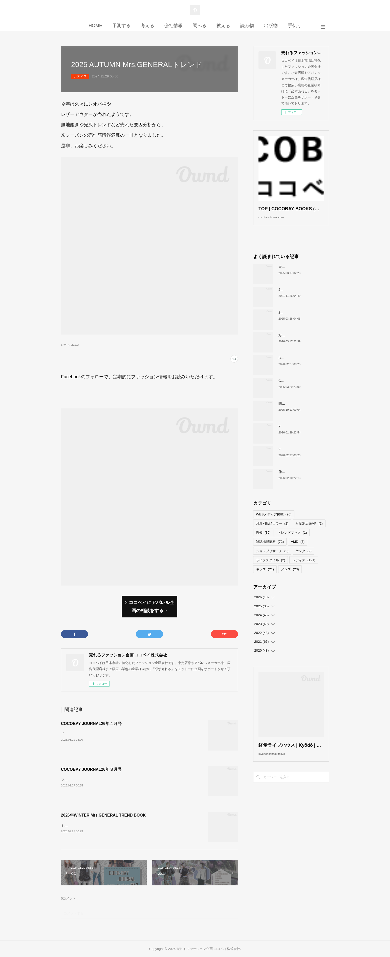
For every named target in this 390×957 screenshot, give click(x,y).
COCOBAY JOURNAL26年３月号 (91, 769)
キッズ (265, 577)
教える (223, 25)
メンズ (290, 577)
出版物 (271, 25)
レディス (80, 76)
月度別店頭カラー (272, 531)
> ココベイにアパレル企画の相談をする (149, 606)
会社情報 (173, 25)
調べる (199, 25)
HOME (95, 25)
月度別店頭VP (308, 531)
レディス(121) (70, 344)
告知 (263, 540)
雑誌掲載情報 (270, 549)
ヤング (303, 558)
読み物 (247, 25)
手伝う (294, 25)
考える (147, 25)
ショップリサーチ (272, 558)
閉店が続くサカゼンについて (299, 411)
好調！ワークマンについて (298, 343)
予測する (121, 25)
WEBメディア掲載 (274, 522)
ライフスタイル (270, 568)
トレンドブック (292, 540)
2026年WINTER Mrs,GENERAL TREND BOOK (103, 815)
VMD (298, 549)
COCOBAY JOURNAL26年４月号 (91, 723)
